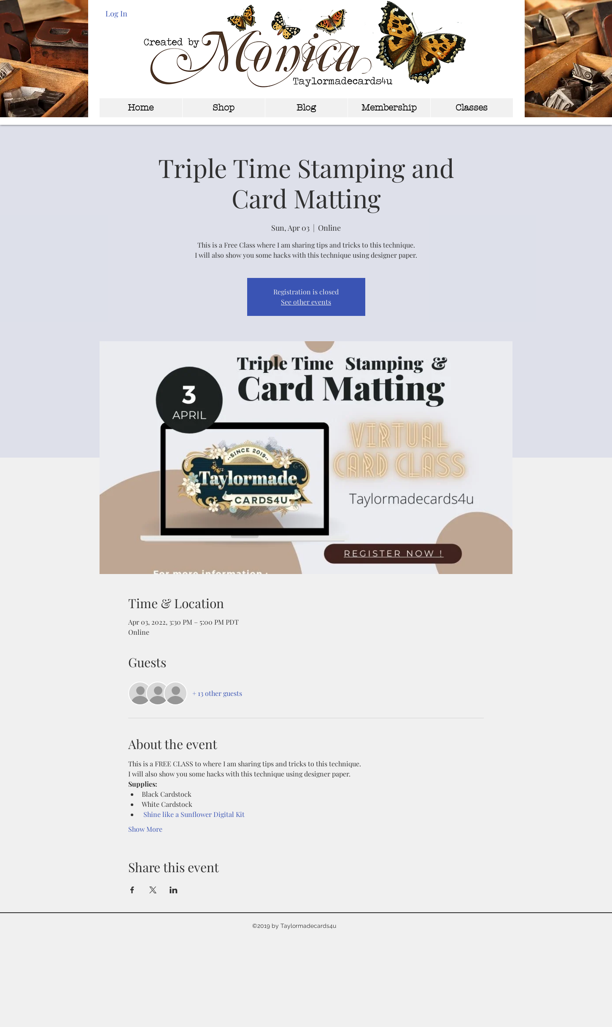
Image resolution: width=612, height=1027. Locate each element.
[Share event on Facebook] (132, 890)
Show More (145, 829)
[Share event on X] (153, 890)
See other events (306, 301)
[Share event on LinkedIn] (174, 890)
